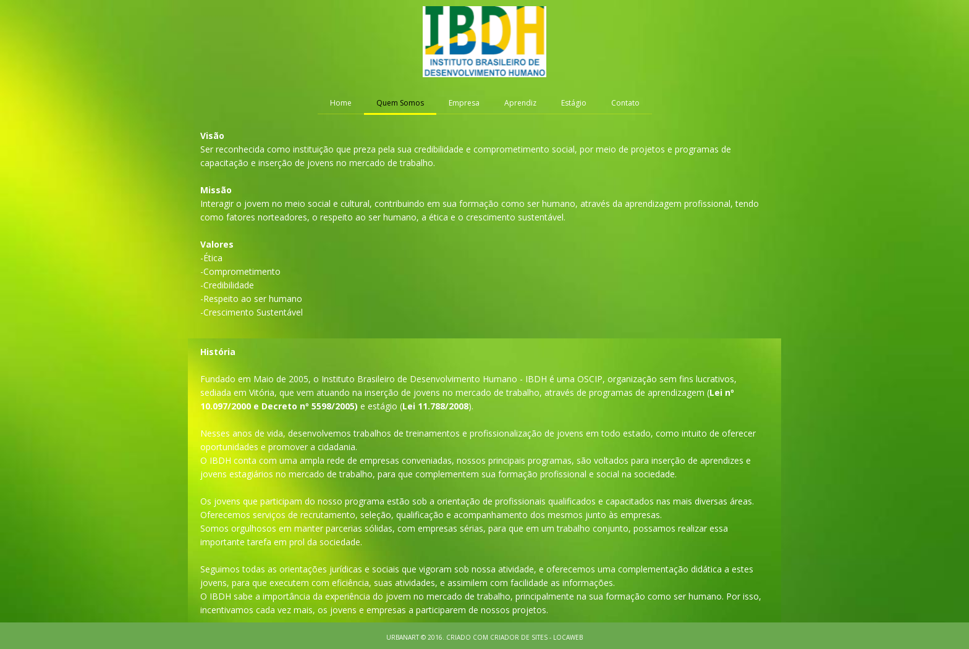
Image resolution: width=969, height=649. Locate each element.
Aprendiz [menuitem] (520, 103)
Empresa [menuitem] (464, 103)
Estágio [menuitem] (573, 103)
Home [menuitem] (341, 103)
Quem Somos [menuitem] (400, 103)
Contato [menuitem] (625, 103)
